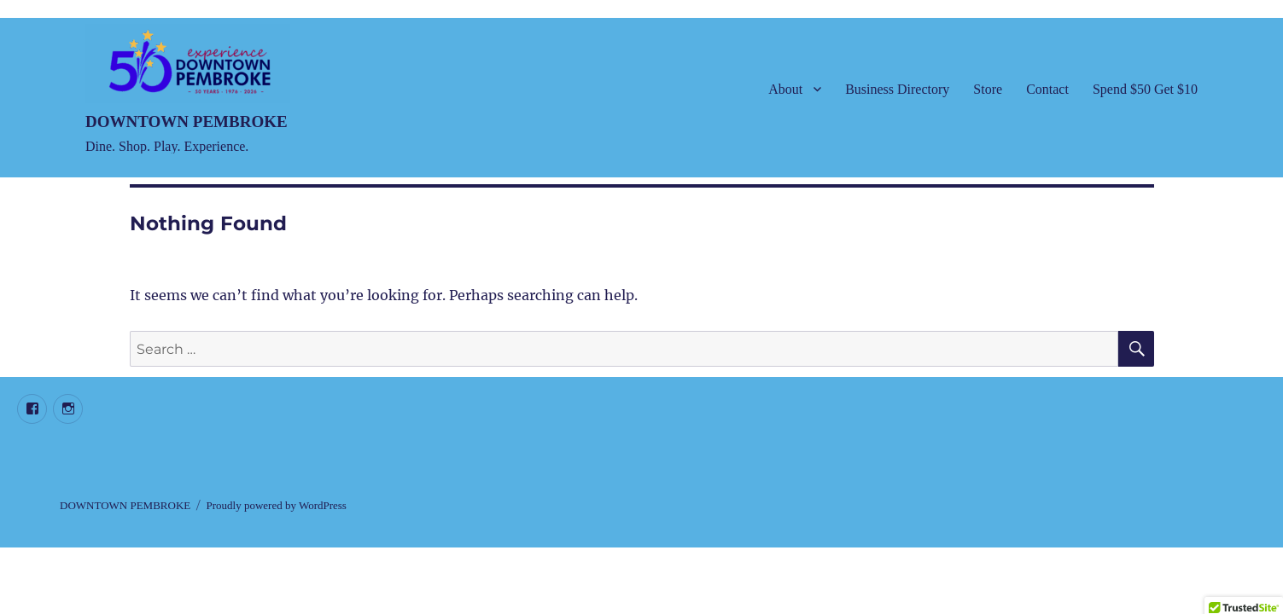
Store (987, 89)
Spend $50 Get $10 (1145, 89)
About (785, 89)
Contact (1047, 89)
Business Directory (897, 89)
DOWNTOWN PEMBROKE (186, 121)
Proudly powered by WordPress (276, 505)
